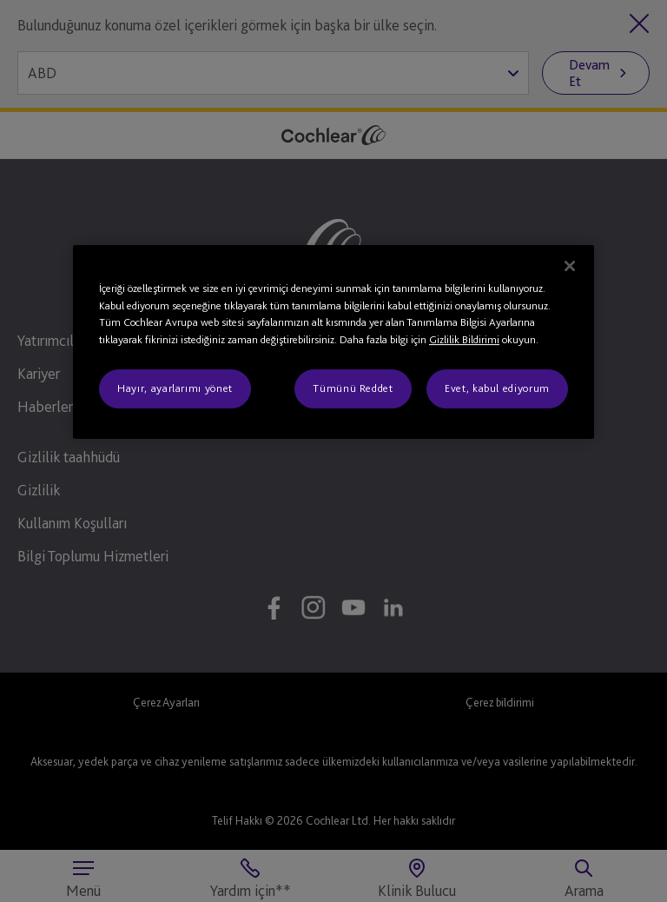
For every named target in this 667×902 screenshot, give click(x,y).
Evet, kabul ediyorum (497, 388)
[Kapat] (570, 266)
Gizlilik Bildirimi (464, 339)
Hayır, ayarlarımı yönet (175, 388)
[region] (333, 341)
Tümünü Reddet (353, 388)
